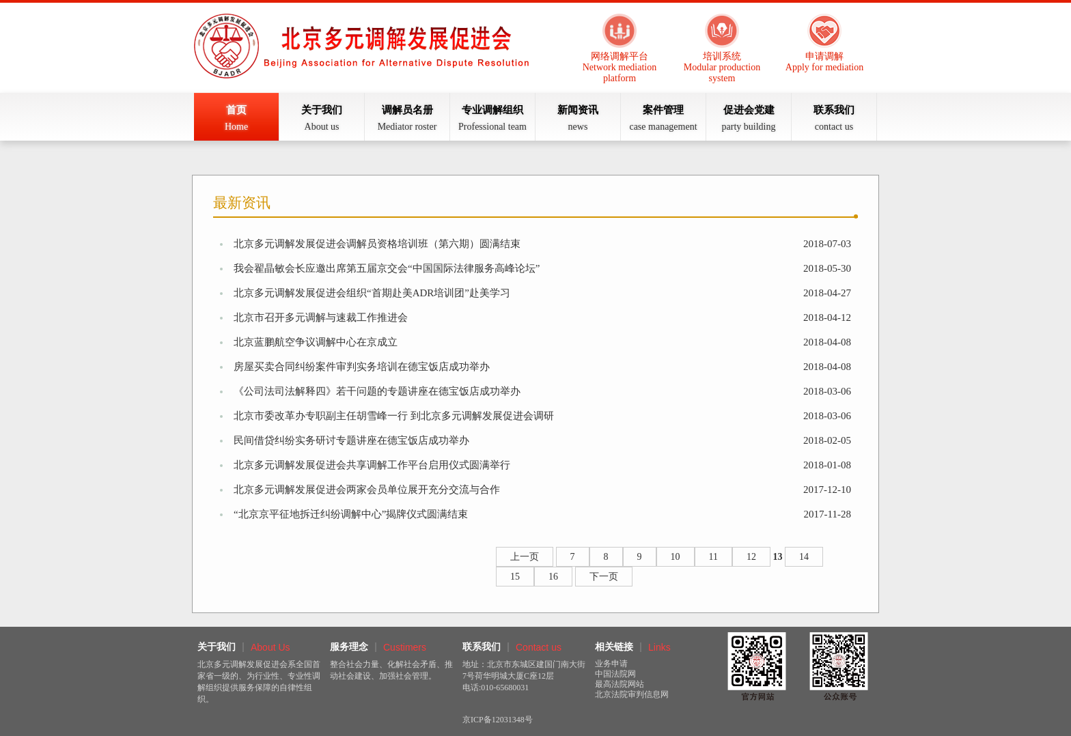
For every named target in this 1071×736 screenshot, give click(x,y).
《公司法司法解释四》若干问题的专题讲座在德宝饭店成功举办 (377, 391)
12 (751, 557)
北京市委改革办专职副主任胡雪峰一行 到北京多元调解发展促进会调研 (394, 415)
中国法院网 (615, 674)
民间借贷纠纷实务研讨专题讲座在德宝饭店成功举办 (351, 440)
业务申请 (611, 663)
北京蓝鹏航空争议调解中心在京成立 (316, 342)
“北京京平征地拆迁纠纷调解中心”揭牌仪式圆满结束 (351, 514)
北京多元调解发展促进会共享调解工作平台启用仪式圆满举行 (372, 464)
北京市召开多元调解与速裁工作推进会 (321, 317)
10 (675, 557)
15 (515, 576)
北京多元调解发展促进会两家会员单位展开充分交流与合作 (367, 489)
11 (713, 557)
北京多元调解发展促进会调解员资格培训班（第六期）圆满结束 (377, 243)
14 (804, 557)
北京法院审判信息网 (632, 694)
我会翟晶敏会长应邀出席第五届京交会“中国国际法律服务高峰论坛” (387, 268)
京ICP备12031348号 (497, 719)
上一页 (524, 557)
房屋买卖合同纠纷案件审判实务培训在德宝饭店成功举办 (362, 366)
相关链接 (614, 647)
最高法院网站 (619, 684)
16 (553, 576)
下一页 (603, 576)
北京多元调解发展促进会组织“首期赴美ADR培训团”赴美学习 (372, 292)
